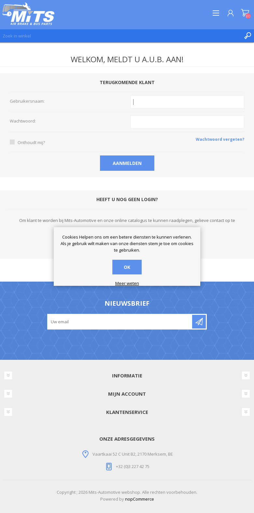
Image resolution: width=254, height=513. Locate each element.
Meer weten (127, 283)
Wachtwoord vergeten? (220, 139)
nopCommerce (139, 499)
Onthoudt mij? (31, 142)
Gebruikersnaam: (27, 101)
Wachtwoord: (23, 121)
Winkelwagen (245, 13)
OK (127, 267)
